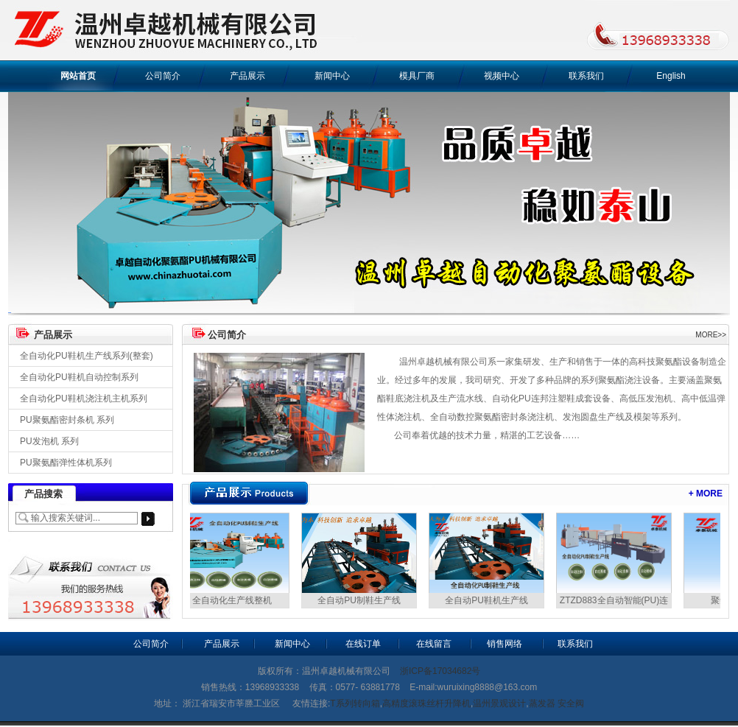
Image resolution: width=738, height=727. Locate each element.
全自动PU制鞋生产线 (360, 600)
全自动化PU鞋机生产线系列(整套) (86, 356)
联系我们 (586, 76)
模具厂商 (417, 76)
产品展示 (247, 76)
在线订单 (363, 644)
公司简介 (162, 76)
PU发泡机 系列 (49, 441)
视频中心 (501, 76)
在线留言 (433, 644)
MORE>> (710, 335)
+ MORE (706, 493)
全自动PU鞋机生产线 (488, 600)
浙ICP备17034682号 (440, 671)
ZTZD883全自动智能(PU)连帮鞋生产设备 (615, 601)
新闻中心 (332, 76)
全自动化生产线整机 (233, 600)
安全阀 (571, 703)
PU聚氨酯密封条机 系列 (67, 420)
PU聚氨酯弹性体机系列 (66, 462)
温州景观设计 (499, 703)
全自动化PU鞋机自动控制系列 (79, 377)
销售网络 (504, 644)
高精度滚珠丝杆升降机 (426, 703)
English (670, 76)
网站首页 (78, 76)
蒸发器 (542, 703)
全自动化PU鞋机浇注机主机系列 (83, 398)
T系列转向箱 (354, 703)
